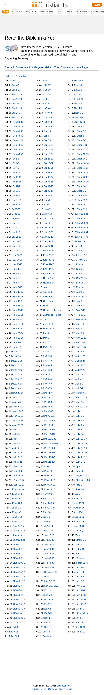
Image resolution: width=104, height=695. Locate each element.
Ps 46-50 (47, 370)
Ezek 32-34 (48, 250)
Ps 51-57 (47, 374)
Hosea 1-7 (48, 278)
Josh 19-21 (17, 420)
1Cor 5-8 (80, 269)
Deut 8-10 (16, 356)
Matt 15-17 (81, 347)
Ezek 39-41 (48, 260)
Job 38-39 (49, 563)
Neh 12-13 (80, 122)
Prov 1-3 (48, 466)
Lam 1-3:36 (49, 581)
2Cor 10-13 (81, 296)
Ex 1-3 (16, 159)
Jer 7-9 (47, 140)
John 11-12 (80, 590)
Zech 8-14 (48, 324)
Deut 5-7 (15, 351)
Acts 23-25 (79, 521)
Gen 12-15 (17, 94)
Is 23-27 (47, 85)
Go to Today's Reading (16, 76)
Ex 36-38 (16, 214)
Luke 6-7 (80, 425)
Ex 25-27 (17, 195)
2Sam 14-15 (18, 526)
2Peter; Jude (81, 563)
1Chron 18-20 (82, 163)
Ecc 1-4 (48, 590)
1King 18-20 (19, 576)
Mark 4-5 (79, 379)
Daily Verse (31, 11)
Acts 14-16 (79, 508)
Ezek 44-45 (48, 269)
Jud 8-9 (16, 443)
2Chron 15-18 (82, 205)
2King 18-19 (19, 609)
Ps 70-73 (47, 388)
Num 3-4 (17, 273)
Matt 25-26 (80, 365)
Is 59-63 (48, 122)
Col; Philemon (82, 475)
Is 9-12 (14, 632)
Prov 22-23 (48, 498)
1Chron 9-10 (81, 145)
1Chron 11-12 (82, 149)
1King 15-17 (19, 572)
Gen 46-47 (18, 149)
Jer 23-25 (48, 159)
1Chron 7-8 (80, 140)
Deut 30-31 (16, 388)
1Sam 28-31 (18, 503)
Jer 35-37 (48, 177)
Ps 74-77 (48, 393)
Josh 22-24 (17, 425)
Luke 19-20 (81, 452)
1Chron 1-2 (80, 126)
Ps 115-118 (49, 434)
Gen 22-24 (17, 108)
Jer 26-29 (48, 163)
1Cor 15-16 (81, 283)
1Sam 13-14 (18, 480)
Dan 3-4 (48, 622)
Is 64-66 (48, 126)
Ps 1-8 (46, 333)
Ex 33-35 (16, 209)
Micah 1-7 (48, 306)
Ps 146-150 (49, 462)
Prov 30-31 (48, 512)
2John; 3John (81, 613)
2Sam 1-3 (16, 508)
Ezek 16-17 (47, 227)
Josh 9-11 (17, 407)
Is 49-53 (48, 113)
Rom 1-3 (80, 301)
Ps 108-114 (49, 430)
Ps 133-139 (49, 452)
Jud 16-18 (17, 457)
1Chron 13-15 (82, 154)
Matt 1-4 (80, 324)
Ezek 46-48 (48, 273)
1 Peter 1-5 (80, 540)
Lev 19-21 (17, 250)
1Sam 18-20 (18, 489)
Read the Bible (46, 11)
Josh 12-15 (17, 411)
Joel (45, 287)
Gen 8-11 (16, 90)
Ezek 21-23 (47, 237)
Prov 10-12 (49, 480)
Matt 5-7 (80, 329)
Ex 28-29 (17, 200)
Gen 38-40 (18, 136)
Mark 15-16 (81, 407)
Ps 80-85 (48, 402)
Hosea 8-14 (48, 283)
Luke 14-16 (81, 443)
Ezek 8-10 (47, 214)
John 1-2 (79, 567)
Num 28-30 (18, 324)
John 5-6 (79, 576)
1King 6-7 (17, 554)
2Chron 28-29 (81, 223)
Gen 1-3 (15, 81)
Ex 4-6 (16, 163)
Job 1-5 (46, 517)
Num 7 (16, 283)
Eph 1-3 (79, 466)
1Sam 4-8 (17, 471)
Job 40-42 (49, 567)
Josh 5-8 (16, 402)
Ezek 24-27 (47, 241)
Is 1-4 (15, 622)
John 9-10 (80, 586)
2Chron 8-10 (81, 195)
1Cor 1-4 (80, 264)
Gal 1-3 (78, 246)
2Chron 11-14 (82, 200)
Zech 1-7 (47, 319)
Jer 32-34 (48, 172)
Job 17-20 (49, 535)
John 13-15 (80, 595)
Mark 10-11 (81, 393)
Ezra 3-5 (78, 90)
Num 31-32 (18, 329)
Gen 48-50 (18, 154)
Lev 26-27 (17, 264)
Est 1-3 (47, 604)
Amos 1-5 (47, 292)
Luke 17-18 (81, 448)
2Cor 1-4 (80, 287)
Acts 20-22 (79, 517)
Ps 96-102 (49, 416)
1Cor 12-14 (81, 278)
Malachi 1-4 (48, 329)
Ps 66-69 (47, 384)
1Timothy (78, 531)
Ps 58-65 (47, 379)
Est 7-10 (48, 613)
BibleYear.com (64, 685)
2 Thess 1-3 (81, 260)
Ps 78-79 (48, 397)
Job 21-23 (49, 540)
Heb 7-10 (79, 549)
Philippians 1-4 (83, 480)
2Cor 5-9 (80, 292)
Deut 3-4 (17, 347)
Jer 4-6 (47, 136)
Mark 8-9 (79, 388)
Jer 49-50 (48, 195)
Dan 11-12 (79, 81)
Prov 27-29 (48, 508)
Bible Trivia (17, 11)
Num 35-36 (18, 338)
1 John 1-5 (80, 609)
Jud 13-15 (17, 452)
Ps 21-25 (47, 347)
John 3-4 (79, 572)
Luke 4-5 (80, 420)
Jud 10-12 (17, 448)
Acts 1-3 (80, 485)
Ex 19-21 (17, 186)
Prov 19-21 (48, 494)
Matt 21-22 (80, 356)
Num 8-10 (17, 287)
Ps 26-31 (47, 351)
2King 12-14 (19, 599)
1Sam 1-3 (17, 466)
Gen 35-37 (18, 131)
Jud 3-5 (16, 434)
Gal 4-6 (78, 250)
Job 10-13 (48, 526)
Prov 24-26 (48, 503)
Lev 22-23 (17, 255)
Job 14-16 (48, 531)
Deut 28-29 (16, 384)
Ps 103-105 (49, 420)
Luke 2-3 (80, 416)
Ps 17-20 (47, 342)
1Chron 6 (79, 136)
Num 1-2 (17, 269)
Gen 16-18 (17, 99)
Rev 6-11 (79, 622)
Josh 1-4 (16, 397)
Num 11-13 (18, 292)
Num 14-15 (18, 296)
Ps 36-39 (47, 361)
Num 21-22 (18, 310)
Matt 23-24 (80, 361)
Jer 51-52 (48, 200)
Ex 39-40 (16, 218)
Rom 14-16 (81, 319)
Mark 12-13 (81, 397)
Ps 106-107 (49, 425)
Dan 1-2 (48, 618)
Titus (77, 535)
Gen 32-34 (18, 126)
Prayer (70, 11)
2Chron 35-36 (81, 237)
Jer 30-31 (48, 168)
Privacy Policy (39, 689)
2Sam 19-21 (19, 535)
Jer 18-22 (48, 154)
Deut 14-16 (16, 365)
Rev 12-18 (80, 627)
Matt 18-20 (80, 351)
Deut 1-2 (17, 342)
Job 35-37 (49, 558)
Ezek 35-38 (48, 255)
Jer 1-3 (47, 131)
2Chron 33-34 (81, 232)
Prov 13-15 (49, 485)
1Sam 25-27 (18, 498)
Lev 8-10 (16, 232)
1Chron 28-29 (82, 182)
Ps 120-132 (49, 448)
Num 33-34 (18, 333)
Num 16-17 (18, 301)
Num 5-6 (17, 278)
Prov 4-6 (48, 471)
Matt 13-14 (81, 342)
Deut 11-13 (16, 361)
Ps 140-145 (49, 457)
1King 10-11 (19, 563)
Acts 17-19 (79, 512)
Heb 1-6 (79, 544)
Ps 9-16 (47, 338)
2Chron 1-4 (80, 186)
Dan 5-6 (48, 627)
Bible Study (82, 11)
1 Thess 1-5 (81, 255)
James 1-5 (80, 241)
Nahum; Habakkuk (52, 310)
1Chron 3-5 (80, 131)
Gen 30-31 (18, 122)
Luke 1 (79, 411)
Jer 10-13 (48, 145)
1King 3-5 (17, 549)
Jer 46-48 (48, 191)
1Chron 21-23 (82, 168)
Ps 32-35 (47, 356)
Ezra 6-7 (78, 94)
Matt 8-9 (80, 333)
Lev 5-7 (15, 227)
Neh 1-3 (78, 104)
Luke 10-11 (81, 434)
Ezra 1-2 (78, 85)
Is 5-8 (15, 627)
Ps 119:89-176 (51, 443)
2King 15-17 (19, 604)
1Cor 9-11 (80, 273)
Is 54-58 (48, 117)
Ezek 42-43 (48, 264)
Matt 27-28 (80, 370)
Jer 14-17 (48, 149)
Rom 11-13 (81, 315)
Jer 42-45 (48, 186)
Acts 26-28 (79, 526)
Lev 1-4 (15, 223)
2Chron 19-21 (82, 209)
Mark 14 (80, 402)
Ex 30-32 (17, 205)
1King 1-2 (17, 544)
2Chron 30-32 (81, 227)
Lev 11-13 (16, 237)
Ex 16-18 (17, 182)
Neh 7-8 (79, 113)
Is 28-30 (47, 90)
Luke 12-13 (81, 439)
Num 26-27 (18, 319)
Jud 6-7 (16, 439)
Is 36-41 (47, 99)
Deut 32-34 (17, 393)
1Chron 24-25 (82, 172)
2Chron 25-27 (81, 218)
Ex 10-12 (17, 172)
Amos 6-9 (47, 296)
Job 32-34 (49, 554)
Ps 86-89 (48, 407)
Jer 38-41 (48, 182)
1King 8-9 (17, 558)
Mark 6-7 (79, 384)
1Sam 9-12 (17, 475)
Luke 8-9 (80, 430)
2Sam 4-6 (16, 512)
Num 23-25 (18, 315)
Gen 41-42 (18, 140)
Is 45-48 (47, 108)
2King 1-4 (17, 586)
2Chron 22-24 (81, 214)
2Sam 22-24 (19, 540)
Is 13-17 (15, 636)
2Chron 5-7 (80, 191)
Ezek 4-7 (46, 209)
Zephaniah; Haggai (52, 315)
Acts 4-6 (80, 489)
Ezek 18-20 (47, 232)
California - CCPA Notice (60, 689)
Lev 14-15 (16, 241)
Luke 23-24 (81, 462)
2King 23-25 (19, 618)
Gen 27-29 (17, 117)
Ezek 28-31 (47, 246)
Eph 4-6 (79, 471)
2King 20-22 (19, 613)
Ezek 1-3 (48, 205)
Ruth (46, 576)
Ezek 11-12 (47, 218)
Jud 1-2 (16, 430)
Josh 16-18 (17, 416)
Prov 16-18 (49, 489)
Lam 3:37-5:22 (51, 586)
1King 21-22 (19, 581)
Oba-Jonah (48, 301)
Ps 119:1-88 (50, 439)
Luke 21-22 (81, 457)
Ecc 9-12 (48, 599)
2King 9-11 (18, 595)
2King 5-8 (17, 590)
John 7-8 (79, 581)
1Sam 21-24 (18, 494)
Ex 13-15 (17, 177)
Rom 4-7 (80, 306)
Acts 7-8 (78, 494)
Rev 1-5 (79, 618)
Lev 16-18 (16, 246)
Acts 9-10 (78, 498)
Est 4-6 (47, 609)
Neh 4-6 (78, 108)
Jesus (59, 11)
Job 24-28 (49, 544)
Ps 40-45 (47, 365)
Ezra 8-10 (78, 99)
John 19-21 (80, 604)
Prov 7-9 (48, 475)
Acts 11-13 (79, 503)
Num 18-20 (18, 306)
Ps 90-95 (48, 411)
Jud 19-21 (17, 462)
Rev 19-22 (80, 632)
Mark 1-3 (79, 374)
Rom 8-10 (80, 310)
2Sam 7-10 (17, 517)
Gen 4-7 (15, 85)
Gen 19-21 (17, 104)
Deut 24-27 (16, 379)
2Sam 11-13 (18, 521)
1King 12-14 (19, 567)
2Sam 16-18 (19, 531)
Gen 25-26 (17, 113)
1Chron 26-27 (82, 177)
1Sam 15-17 (18, 485)
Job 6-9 (46, 521)
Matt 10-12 (81, 338)
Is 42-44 (47, 104)
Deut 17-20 (16, 370)
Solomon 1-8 (50, 572)
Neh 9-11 (79, 117)
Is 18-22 (47, 81)
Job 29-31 (49, 549)
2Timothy (79, 558)
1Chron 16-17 (82, 159)
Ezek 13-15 (47, 223)
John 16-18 (80, 599)
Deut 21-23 (16, 374)
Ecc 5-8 (48, 595)
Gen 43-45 (18, 145)
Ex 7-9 (16, 168)
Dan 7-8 (46, 632)
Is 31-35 (47, 94)
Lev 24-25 (17, 260)
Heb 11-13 (80, 554)
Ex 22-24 (17, 191)
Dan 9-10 (47, 636)
